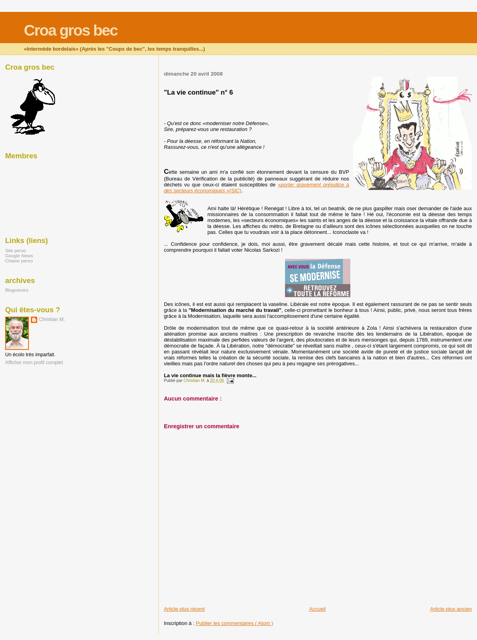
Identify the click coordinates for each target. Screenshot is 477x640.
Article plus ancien (451, 609)
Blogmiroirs (17, 289)
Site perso (15, 250)
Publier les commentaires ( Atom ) (234, 623)
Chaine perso (19, 260)
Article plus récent (184, 609)
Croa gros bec (70, 30)
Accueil (317, 609)
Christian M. (52, 319)
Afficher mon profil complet (34, 362)
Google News (19, 255)
